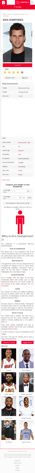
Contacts (17, 470)
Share (8, 180)
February (21, 142)
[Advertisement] (17, 117)
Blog (17, 468)
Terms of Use (17, 463)
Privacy (17, 465)
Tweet (4, 180)
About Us (17, 460)
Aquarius (21, 150)
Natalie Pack (13, 282)
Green (20, 170)
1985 (28, 142)
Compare (22, 2)
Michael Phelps (12, 329)
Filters (17, 7)
